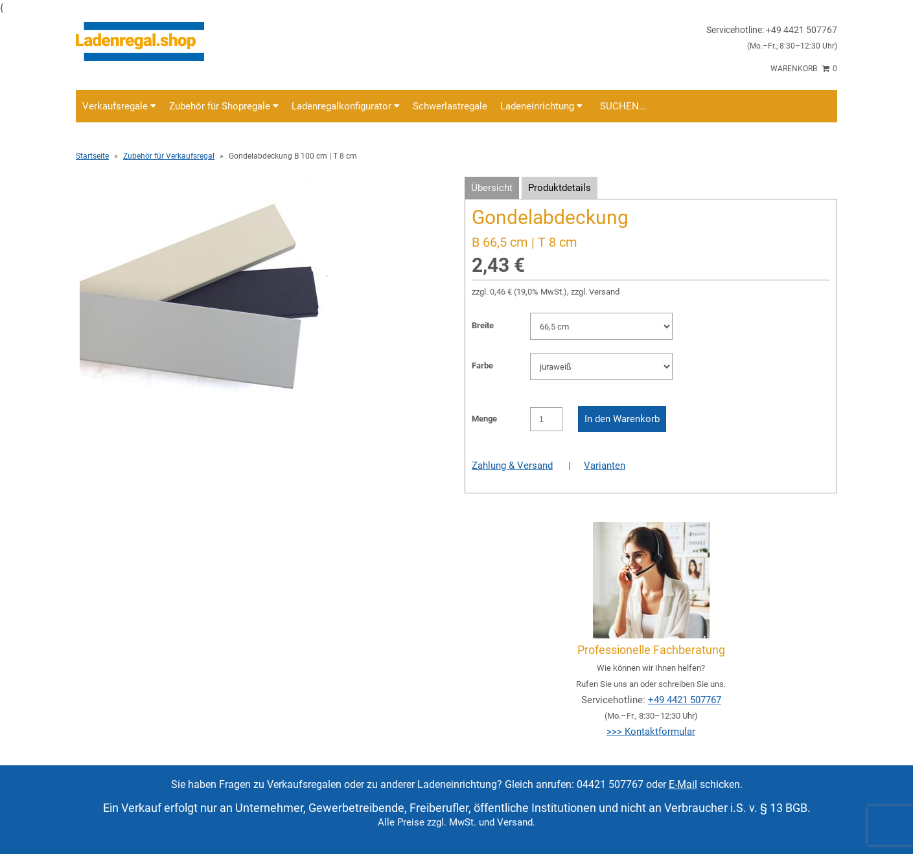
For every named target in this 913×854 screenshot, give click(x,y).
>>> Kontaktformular (651, 731)
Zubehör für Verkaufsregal (168, 156)
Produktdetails (559, 188)
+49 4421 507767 (684, 700)
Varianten (604, 465)
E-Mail (683, 784)
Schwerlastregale (450, 106)
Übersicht (492, 188)
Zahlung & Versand (512, 465)
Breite (483, 325)
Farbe (482, 365)
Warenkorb (803, 68)
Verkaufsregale (119, 106)
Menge (484, 418)
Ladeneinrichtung (541, 106)
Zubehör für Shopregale (224, 106)
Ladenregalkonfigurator (346, 106)
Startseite (92, 156)
